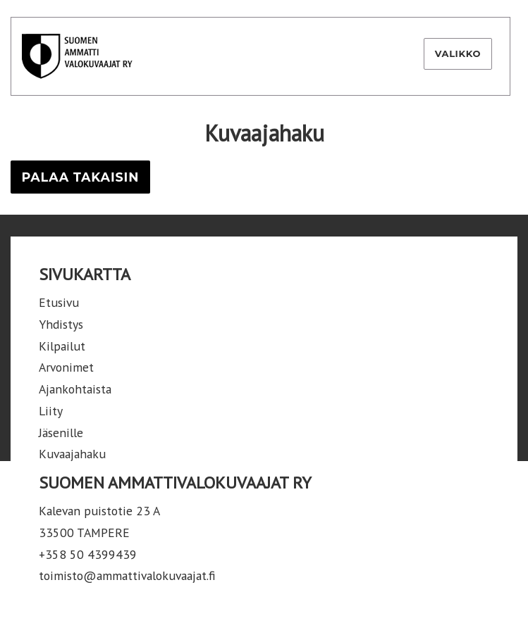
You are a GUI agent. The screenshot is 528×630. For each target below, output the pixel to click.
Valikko (458, 53)
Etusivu (59, 302)
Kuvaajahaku (72, 454)
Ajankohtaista (75, 389)
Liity (51, 411)
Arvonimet (66, 367)
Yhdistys (61, 324)
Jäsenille (61, 432)
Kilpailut (62, 346)
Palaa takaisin (80, 177)
